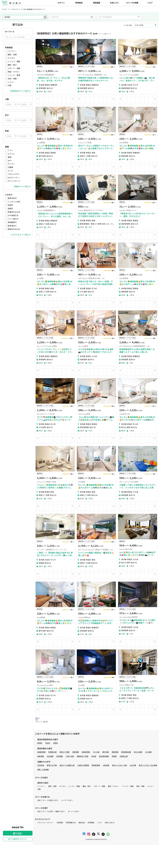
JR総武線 (106, 765)
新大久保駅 (138, 752)
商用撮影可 (12, 222)
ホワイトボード (14, 181)
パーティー (12, 51)
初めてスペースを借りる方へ (48, 800)
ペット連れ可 (13, 219)
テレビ (10, 171)
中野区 (55, 743)
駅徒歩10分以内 (14, 229)
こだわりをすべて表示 (20, 235)
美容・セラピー (14, 72)
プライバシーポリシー (45, 823)
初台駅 (93, 756)
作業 (9, 86)
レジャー (11, 82)
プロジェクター (14, 174)
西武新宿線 (96, 765)
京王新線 (40, 765)
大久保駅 (148, 752)
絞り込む (17, 833)
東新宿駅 (40, 756)
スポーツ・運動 (14, 68)
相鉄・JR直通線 (43, 770)
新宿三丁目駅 (64, 752)
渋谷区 (47, 743)
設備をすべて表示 (22, 187)
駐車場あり (12, 226)
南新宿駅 (75, 752)
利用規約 (60, 823)
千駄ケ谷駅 (70, 756)
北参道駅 (50, 756)
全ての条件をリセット (17, 839)
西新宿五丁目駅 (82, 756)
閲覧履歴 (96, 3)
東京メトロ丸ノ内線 (119, 765)
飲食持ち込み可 (14, 212)
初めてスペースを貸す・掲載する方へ (51, 811)
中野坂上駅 (124, 756)
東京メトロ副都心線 (67, 765)
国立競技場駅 (104, 756)
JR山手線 (133, 765)
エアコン (11, 154)
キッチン (11, 164)
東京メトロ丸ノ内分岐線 (148, 765)
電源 (9, 157)
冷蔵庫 (10, 167)
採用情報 (91, 823)
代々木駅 (96, 752)
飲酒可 (10, 205)
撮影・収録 (12, 55)
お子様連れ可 (13, 215)
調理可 (10, 209)
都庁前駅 (105, 752)
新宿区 (39, 743)
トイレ (10, 150)
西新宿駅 (115, 752)
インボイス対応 (14, 202)
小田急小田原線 (83, 765)
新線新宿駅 (41, 752)
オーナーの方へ (74, 811)
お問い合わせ (109, 823)
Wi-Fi (10, 161)
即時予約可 (12, 198)
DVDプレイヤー (14, 178)
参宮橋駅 (59, 756)
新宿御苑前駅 (126, 752)
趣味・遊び (12, 65)
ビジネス (11, 58)
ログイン (61, 3)
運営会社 (81, 823)
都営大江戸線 (52, 765)
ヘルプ (150, 3)
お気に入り (114, 3)
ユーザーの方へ (67, 800)
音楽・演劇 (12, 79)
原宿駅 (114, 756)
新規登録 (78, 3)
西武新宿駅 (86, 752)
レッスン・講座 (14, 61)
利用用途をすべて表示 (20, 91)
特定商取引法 (71, 823)
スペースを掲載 (132, 3)
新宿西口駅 (52, 752)
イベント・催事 (14, 75)
